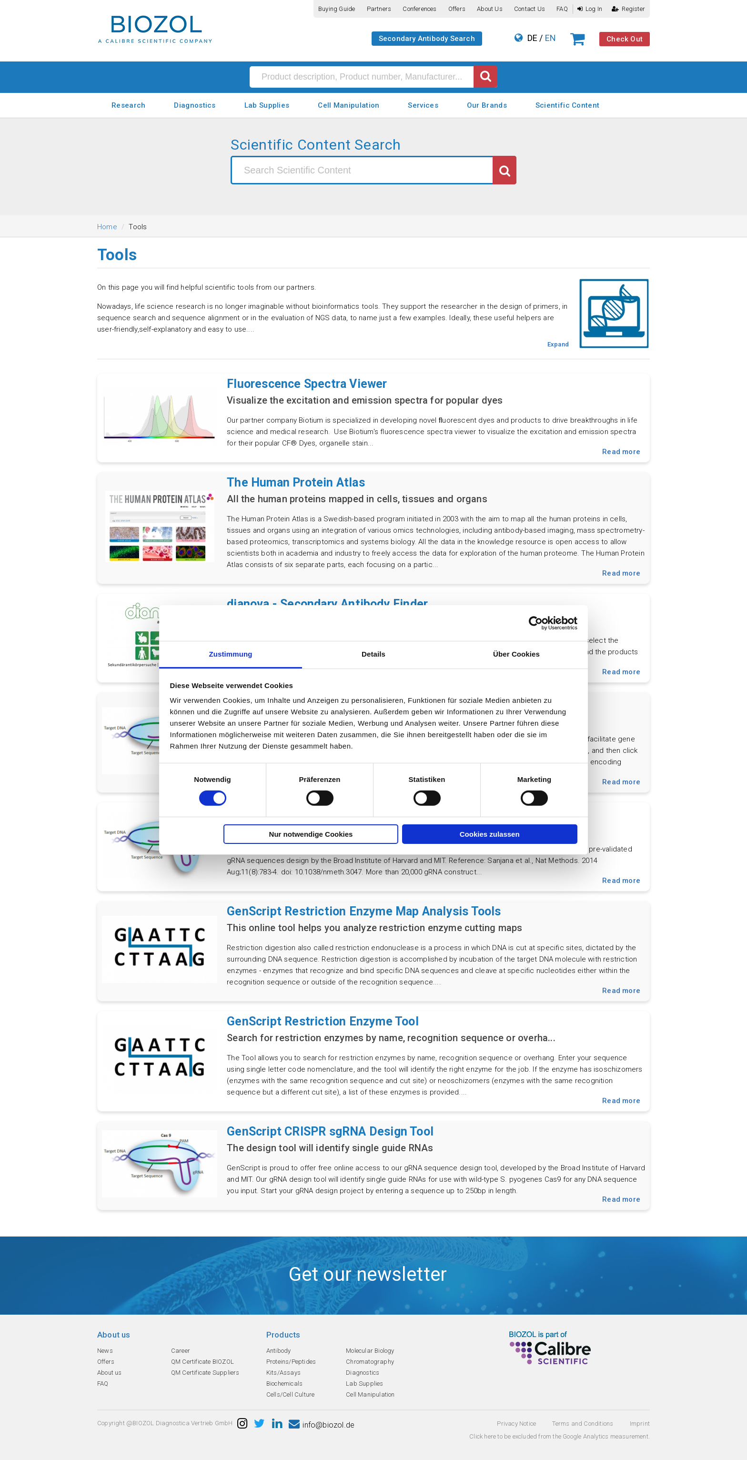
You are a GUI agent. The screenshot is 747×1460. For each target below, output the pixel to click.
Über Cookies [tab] (516, 654)
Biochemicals (284, 1383)
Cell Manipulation (348, 105)
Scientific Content (567, 105)
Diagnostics (194, 105)
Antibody (278, 1350)
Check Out (624, 39)
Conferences (419, 8)
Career (180, 1350)
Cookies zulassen (490, 834)
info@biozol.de (321, 1425)
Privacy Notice (516, 1423)
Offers (456, 8)
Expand (558, 344)
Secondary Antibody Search (427, 38)
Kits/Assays (283, 1372)
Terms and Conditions (582, 1423)
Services (423, 105)
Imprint (640, 1423)
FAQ (562, 8)
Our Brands (487, 105)
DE (532, 38)
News (105, 1350)
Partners (379, 8)
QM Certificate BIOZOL (202, 1361)
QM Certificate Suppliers (205, 1372)
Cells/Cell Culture (290, 1394)
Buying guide (336, 8)
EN (550, 38)
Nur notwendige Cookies (311, 834)
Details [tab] (373, 654)
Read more (621, 451)
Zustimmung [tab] (230, 654)
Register (628, 8)
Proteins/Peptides (291, 1361)
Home (107, 227)
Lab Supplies (267, 105)
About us (490, 8)
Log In (589, 8)
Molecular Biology (370, 1350)
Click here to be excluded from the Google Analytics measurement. (559, 1436)
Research (128, 105)
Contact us (529, 8)
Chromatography (370, 1361)
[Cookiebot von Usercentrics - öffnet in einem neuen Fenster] (535, 623)
